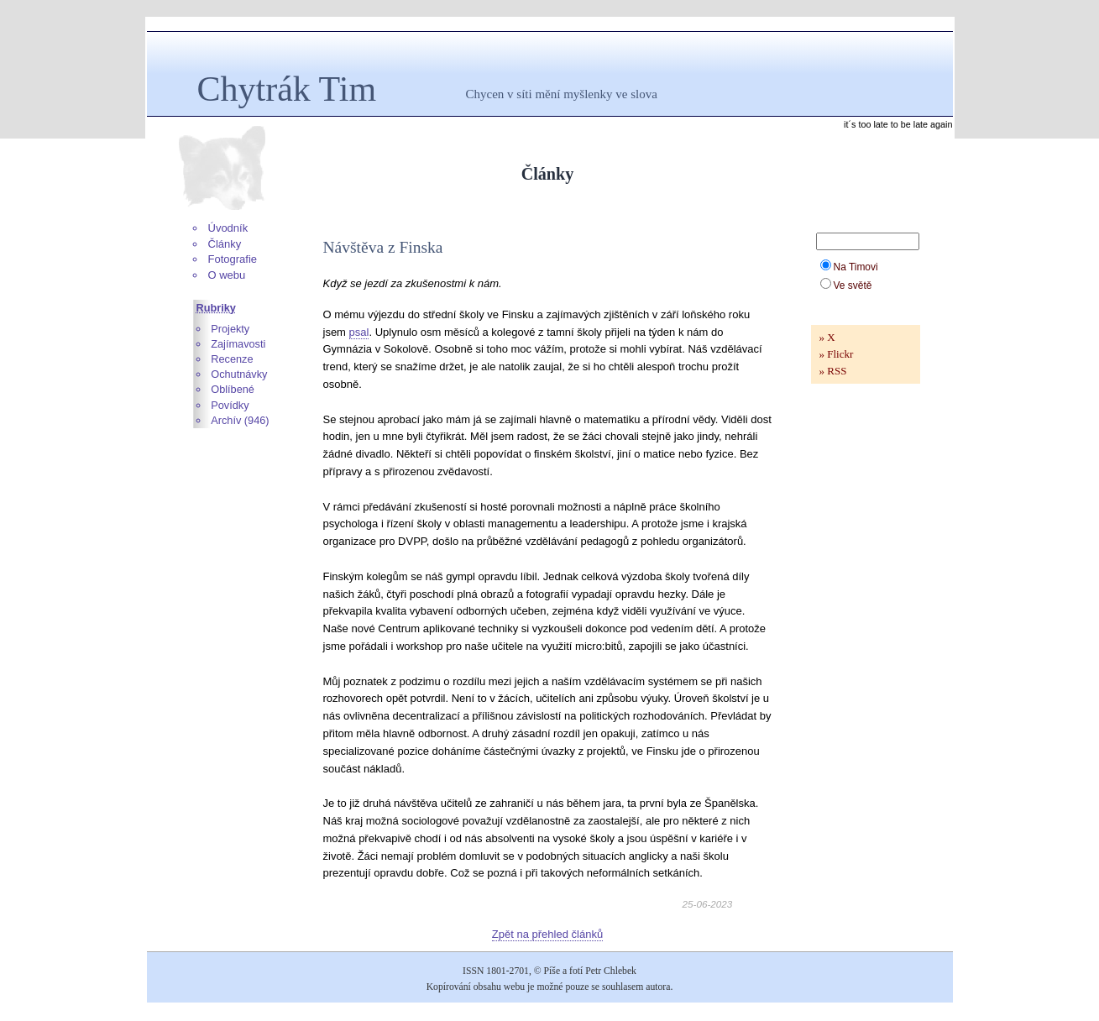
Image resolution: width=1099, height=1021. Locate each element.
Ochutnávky (239, 374)
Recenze (232, 359)
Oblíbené (232, 389)
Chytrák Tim (287, 89)
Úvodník (228, 228)
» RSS (833, 370)
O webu (227, 275)
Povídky (230, 405)
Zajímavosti (238, 344)
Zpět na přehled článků (547, 934)
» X (827, 337)
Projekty (230, 328)
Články (225, 244)
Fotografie (233, 259)
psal (359, 332)
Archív (226, 420)
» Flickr (836, 354)
